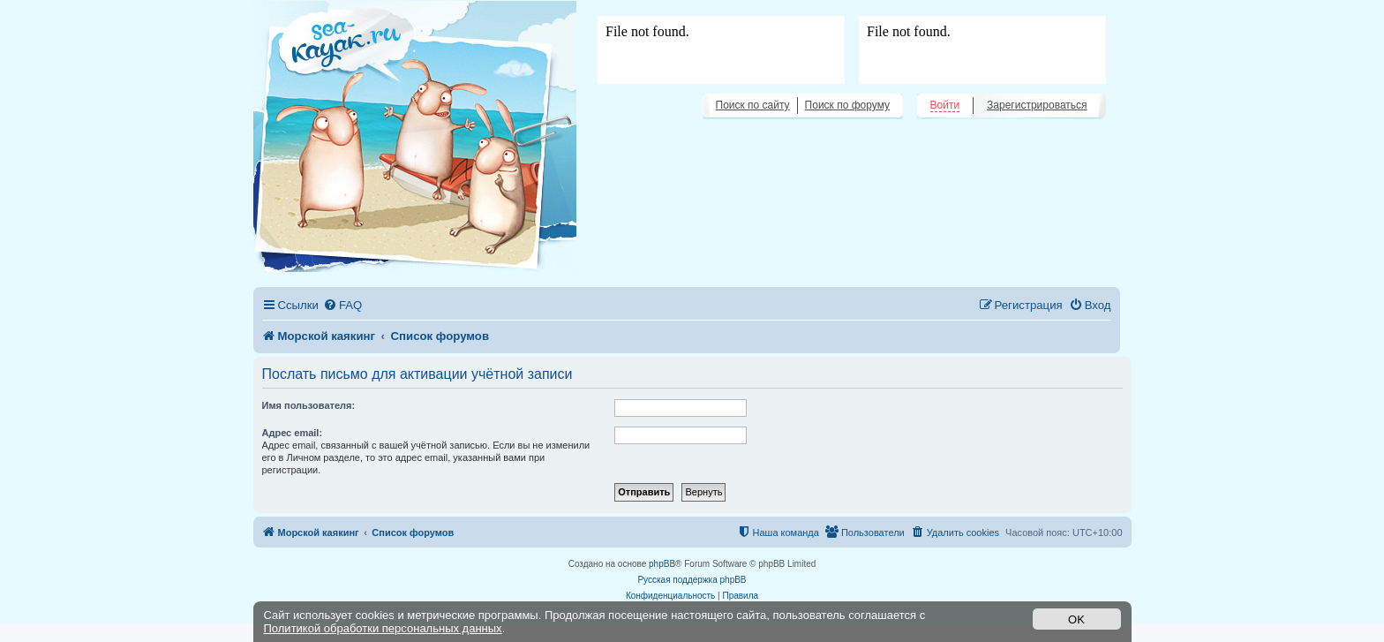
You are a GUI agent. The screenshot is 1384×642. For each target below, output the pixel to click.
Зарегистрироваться (1037, 105)
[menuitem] (342, 305)
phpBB (662, 564)
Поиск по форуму (847, 105)
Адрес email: (292, 432)
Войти (945, 105)
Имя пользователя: (309, 405)
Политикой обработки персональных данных (383, 628)
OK (1076, 619)
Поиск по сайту (753, 105)
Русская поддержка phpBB (691, 580)
